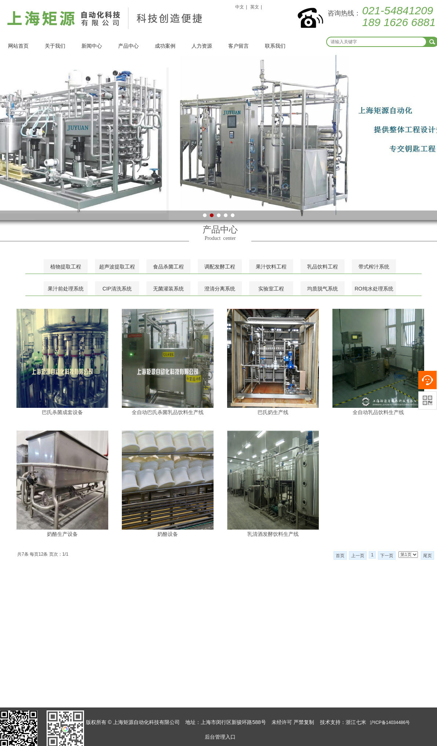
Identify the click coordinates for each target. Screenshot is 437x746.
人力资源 (202, 46)
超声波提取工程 (117, 267)
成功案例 (165, 46)
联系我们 (275, 46)
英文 (254, 7)
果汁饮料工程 (271, 267)
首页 (340, 555)
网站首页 (18, 46)
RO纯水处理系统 (374, 289)
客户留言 (238, 46)
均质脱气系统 (322, 289)
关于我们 (55, 46)
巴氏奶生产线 (273, 412)
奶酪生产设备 (62, 534)
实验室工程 (271, 289)
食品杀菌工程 (168, 267)
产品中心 (128, 46)
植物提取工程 (65, 267)
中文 (239, 7)
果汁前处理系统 (66, 289)
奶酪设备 (167, 534)
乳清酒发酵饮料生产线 (273, 534)
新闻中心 (91, 46)
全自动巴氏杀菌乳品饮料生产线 (168, 412)
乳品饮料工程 (322, 267)
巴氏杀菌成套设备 (62, 412)
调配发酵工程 (219, 267)
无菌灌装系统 (168, 289)
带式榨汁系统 (373, 267)
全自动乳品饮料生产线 (378, 412)
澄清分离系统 (219, 289)
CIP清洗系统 (116, 289)
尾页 (427, 555)
